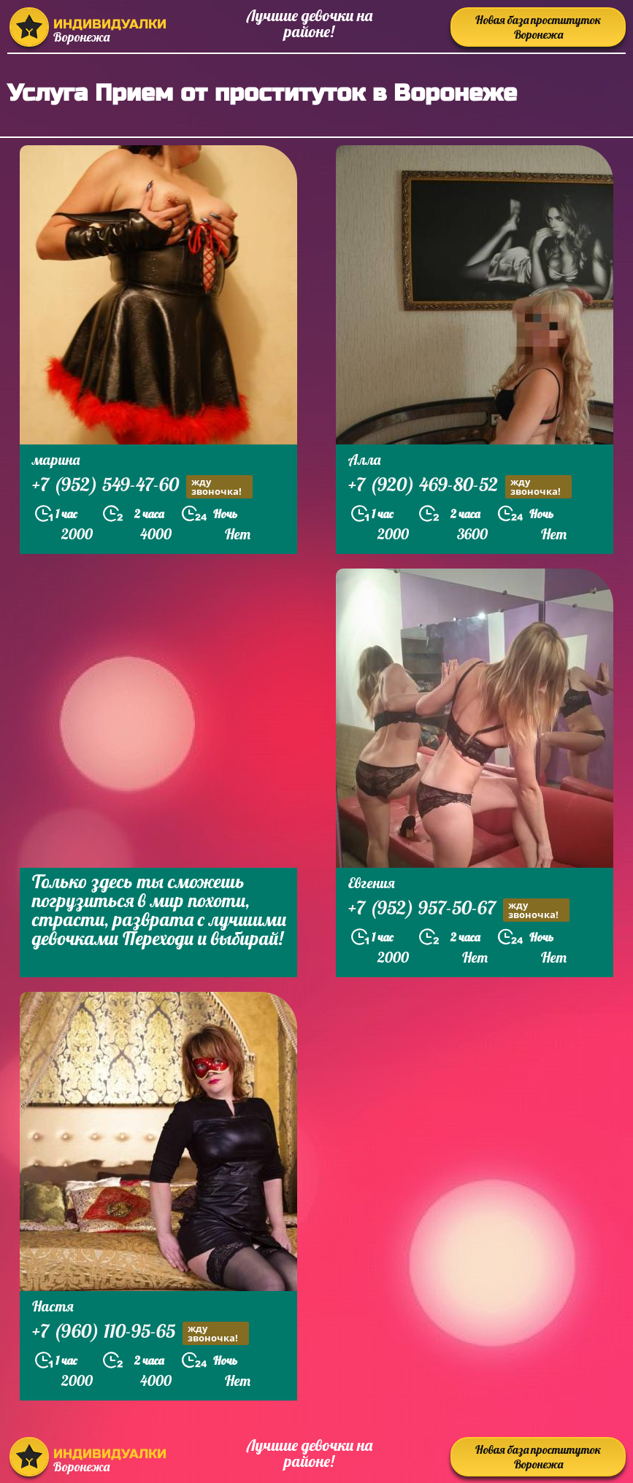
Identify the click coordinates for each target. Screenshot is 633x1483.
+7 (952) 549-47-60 (142, 486)
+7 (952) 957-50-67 (458, 910)
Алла (364, 459)
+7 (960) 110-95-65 (140, 1333)
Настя (53, 1306)
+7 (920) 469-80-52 (460, 486)
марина (56, 459)
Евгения (371, 883)
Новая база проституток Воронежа (538, 27)
